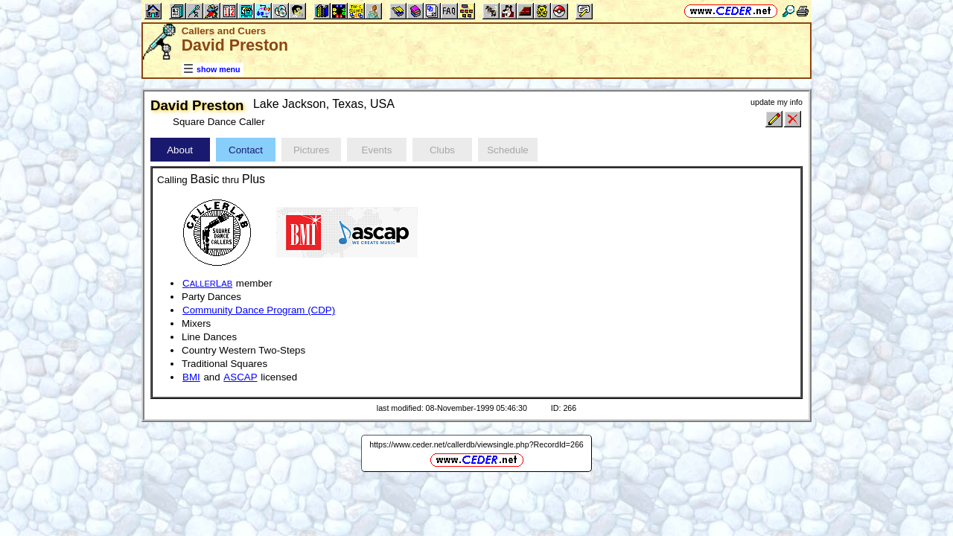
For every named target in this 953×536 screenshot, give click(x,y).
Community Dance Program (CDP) (258, 310)
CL (207, 283)
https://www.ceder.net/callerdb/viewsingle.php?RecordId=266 (476, 444)
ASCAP (240, 377)
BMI (191, 377)
